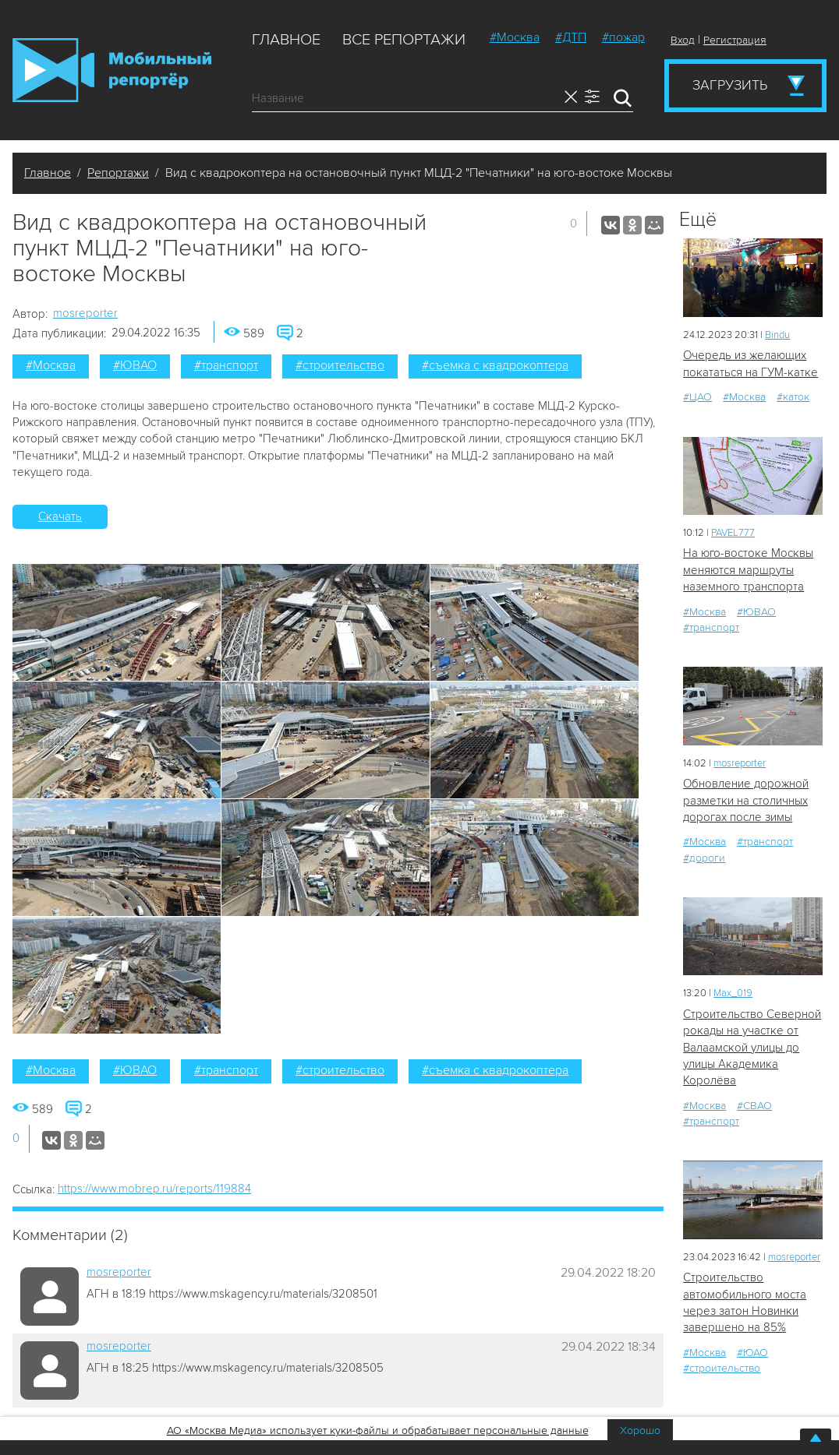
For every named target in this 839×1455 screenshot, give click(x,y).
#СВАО (754, 1105)
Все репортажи (404, 39)
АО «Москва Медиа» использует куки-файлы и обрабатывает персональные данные (378, 1430)
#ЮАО (752, 1352)
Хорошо (640, 1430)
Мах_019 (732, 993)
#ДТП (570, 37)
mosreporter (85, 313)
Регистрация (734, 40)
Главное (286, 39)
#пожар (623, 37)
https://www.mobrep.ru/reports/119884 (154, 1189)
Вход (683, 40)
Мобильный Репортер (111, 70)
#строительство (340, 365)
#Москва (515, 37)
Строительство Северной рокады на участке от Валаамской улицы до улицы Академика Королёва (752, 1047)
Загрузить (729, 84)
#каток (793, 396)
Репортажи (118, 173)
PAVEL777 (733, 533)
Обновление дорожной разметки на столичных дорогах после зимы (746, 800)
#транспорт (226, 365)
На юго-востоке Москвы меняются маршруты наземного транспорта (748, 570)
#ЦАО (697, 396)
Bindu (777, 335)
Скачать (60, 516)
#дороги (704, 858)
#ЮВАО (135, 365)
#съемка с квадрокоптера (495, 365)
